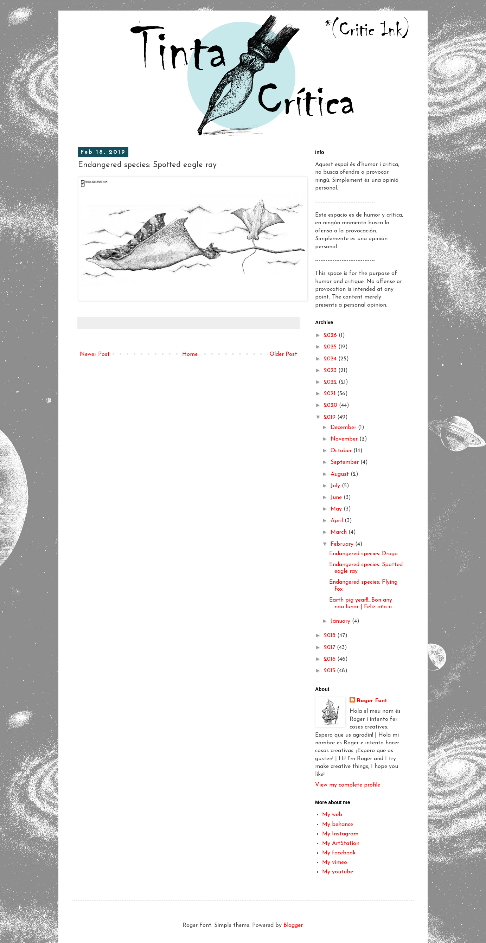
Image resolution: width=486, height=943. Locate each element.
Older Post (283, 354)
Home (190, 354)
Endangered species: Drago (363, 554)
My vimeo (334, 862)
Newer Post (95, 354)
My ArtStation (340, 843)
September (345, 462)
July (336, 486)
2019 (330, 417)
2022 (331, 382)
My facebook (339, 853)
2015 (330, 671)
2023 (331, 370)
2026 (331, 335)
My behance (337, 824)
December (344, 427)
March (339, 532)
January (341, 621)
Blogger (292, 925)
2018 (330, 636)
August (341, 474)
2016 (330, 659)
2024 (331, 359)
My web (332, 814)
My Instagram (340, 834)
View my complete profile (347, 785)
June (337, 497)
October (342, 451)
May (337, 509)
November (345, 439)
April (338, 521)
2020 (331, 405)
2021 (330, 394)
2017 (330, 647)
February (343, 544)
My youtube (337, 872)
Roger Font (372, 701)
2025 (331, 347)
